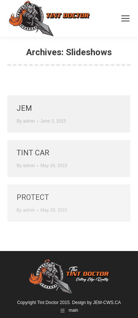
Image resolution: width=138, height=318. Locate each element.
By (26, 121)
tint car (33, 152)
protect (33, 197)
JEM (24, 108)
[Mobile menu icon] (125, 18)
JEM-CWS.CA (107, 302)
